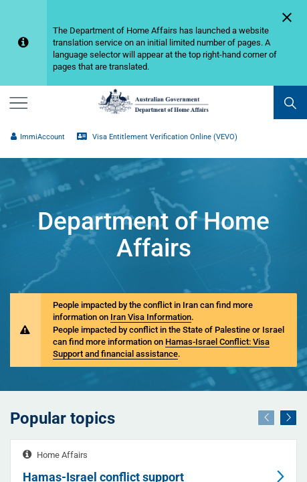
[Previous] (266, 418)
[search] (290, 102)
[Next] (288, 418)
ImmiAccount (38, 137)
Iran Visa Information (150, 317)
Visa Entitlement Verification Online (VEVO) (157, 137)
